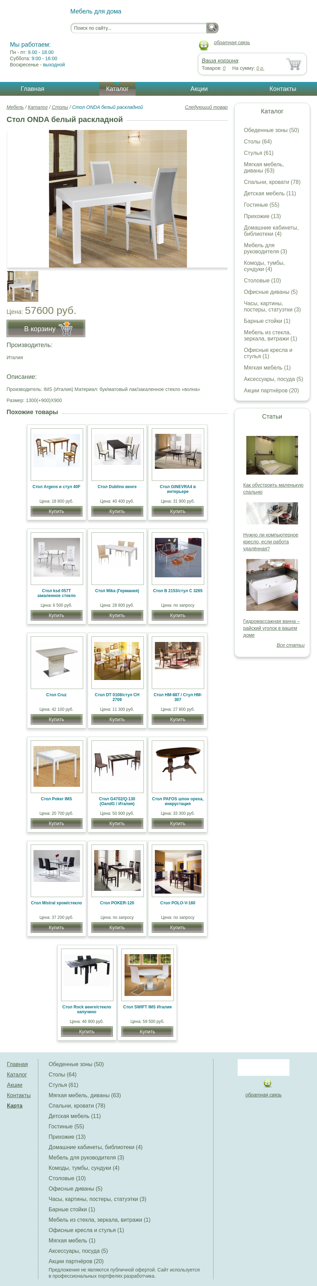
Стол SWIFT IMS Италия (147, 1007)
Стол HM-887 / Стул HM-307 (177, 697)
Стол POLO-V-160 (178, 903)
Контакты (282, 88)
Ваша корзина (220, 61)
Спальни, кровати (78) (272, 182)
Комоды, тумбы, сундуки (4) (264, 266)
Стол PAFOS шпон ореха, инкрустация (178, 801)
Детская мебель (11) (270, 193)
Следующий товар (206, 107)
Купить (56, 511)
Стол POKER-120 (117, 903)
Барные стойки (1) (267, 321)
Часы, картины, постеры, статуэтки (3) (272, 306)
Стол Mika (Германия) (117, 590)
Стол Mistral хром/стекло (56, 903)
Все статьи (291, 645)
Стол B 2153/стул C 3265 (177, 590)
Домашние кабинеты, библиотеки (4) (271, 231)
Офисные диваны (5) (271, 292)
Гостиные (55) (261, 205)
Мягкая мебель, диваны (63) (264, 167)
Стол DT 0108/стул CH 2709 (117, 697)
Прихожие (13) (262, 216)
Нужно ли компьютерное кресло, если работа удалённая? (270, 541)
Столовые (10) (262, 280)
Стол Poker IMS (56, 798)
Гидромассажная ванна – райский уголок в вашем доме (271, 628)
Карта (14, 1106)
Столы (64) (258, 142)
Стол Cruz (56, 694)
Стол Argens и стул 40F (56, 486)
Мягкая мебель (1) (267, 368)
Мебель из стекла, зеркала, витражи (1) (270, 335)
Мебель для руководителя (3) (265, 248)
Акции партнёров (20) (271, 390)
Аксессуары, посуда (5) (273, 379)
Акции (199, 88)
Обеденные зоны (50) (271, 130)
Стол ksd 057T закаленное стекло (56, 593)
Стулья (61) (259, 153)
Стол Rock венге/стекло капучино (86, 1009)
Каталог (117, 88)
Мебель (15, 107)
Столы (60, 107)
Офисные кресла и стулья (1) (268, 353)
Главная (32, 88)
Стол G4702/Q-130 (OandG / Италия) (117, 801)
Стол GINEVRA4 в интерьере (178, 489)
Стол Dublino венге (117, 486)
